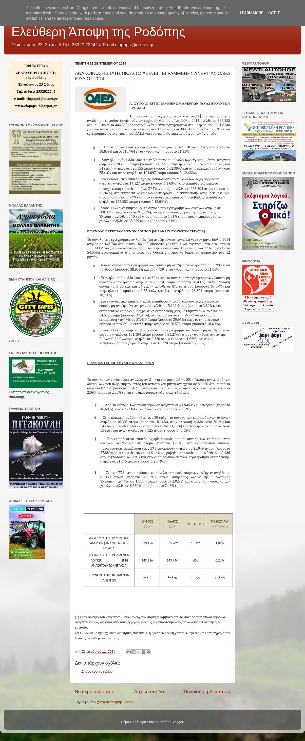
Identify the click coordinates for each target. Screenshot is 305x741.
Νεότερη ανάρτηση (95, 691)
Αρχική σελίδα (149, 691)
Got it (274, 13)
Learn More (251, 13)
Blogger (177, 722)
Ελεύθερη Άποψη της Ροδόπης (98, 32)
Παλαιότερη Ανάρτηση (207, 691)
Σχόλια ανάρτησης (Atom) (114, 702)
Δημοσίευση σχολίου (96, 671)
